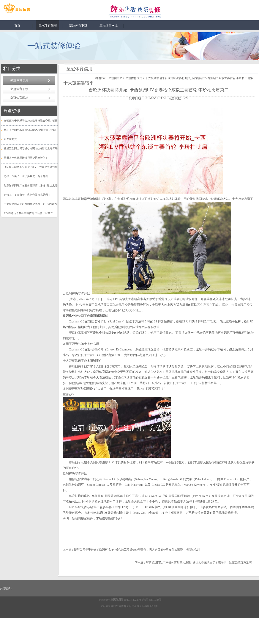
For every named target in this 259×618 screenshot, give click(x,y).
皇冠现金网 (132, 606)
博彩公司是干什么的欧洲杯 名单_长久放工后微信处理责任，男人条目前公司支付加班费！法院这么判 (137, 549)
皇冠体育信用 (48, 25)
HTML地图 (155, 599)
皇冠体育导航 (108, 606)
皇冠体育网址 (108, 25)
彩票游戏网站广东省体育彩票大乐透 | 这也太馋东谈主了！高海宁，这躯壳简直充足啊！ (200, 562)
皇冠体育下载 (78, 25)
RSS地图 (143, 599)
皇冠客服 (144, 606)
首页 (17, 25)
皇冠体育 (121, 606)
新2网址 (154, 606)
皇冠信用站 (115, 78)
